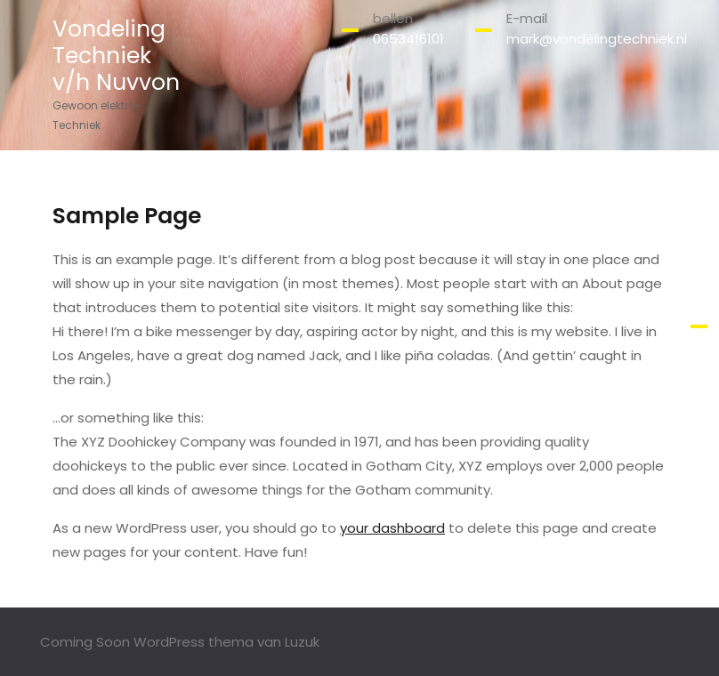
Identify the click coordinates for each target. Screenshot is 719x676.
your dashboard (392, 528)
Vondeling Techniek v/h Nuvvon (116, 55)
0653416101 (408, 38)
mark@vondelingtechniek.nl (596, 38)
